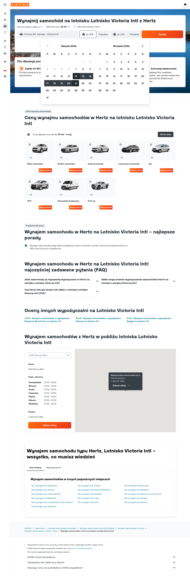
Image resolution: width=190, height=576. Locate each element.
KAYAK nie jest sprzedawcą (101, 557)
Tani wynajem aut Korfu (88, 502)
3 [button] (47, 69)
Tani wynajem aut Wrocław (136, 485)
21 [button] (76, 83)
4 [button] (54, 69)
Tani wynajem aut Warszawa (44, 485)
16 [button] (90, 76)
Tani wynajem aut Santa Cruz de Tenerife (142, 494)
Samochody (40, 528)
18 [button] (54, 83)
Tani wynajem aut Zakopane (44, 506)
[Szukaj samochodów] (5, 26)
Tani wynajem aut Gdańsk (42, 489)
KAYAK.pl (28, 528)
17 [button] (47, 83)
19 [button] (62, 83)
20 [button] (68, 83)
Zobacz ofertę (45, 170)
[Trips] (5, 62)
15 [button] (83, 76)
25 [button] (54, 90)
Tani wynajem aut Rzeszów (89, 494)
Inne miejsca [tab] (35, 467)
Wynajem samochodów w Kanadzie (62, 528)
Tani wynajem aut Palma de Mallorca (93, 489)
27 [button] (69, 90)
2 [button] (90, 61)
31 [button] (47, 97)
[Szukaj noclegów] (5, 20)
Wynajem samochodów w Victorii (131, 528)
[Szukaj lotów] (5, 14)
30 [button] (90, 90)
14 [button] (76, 76)
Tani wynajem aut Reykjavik (136, 489)
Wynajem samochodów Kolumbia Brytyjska (97, 528)
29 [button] (83, 90)
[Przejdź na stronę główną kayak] (20, 4)
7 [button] (75, 69)
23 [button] (90, 83)
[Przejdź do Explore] (5, 41)
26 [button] (61, 90)
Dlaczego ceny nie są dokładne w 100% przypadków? (101, 567)
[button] (5, 4)
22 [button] (83, 83)
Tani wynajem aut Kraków (89, 485)
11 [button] (54, 76)
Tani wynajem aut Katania (135, 502)
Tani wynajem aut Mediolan (43, 498)
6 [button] (68, 69)
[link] (49, 425)
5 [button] (61, 69)
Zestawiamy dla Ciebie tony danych (101, 562)
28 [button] (76, 90)
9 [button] (90, 69)
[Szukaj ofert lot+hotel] (5, 32)
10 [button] (47, 76)
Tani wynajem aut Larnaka (135, 498)
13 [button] (69, 76)
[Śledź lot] (5, 47)
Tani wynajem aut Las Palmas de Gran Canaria (52, 502)
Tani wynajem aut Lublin (88, 498)
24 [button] (47, 90)
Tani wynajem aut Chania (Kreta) (45, 494)
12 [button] (62, 76)
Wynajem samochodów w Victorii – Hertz (40, 531)
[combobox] (30, 26)
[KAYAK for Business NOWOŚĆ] (5, 53)
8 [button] (83, 69)
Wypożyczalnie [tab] (53, 467)
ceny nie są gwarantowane (81, 548)
